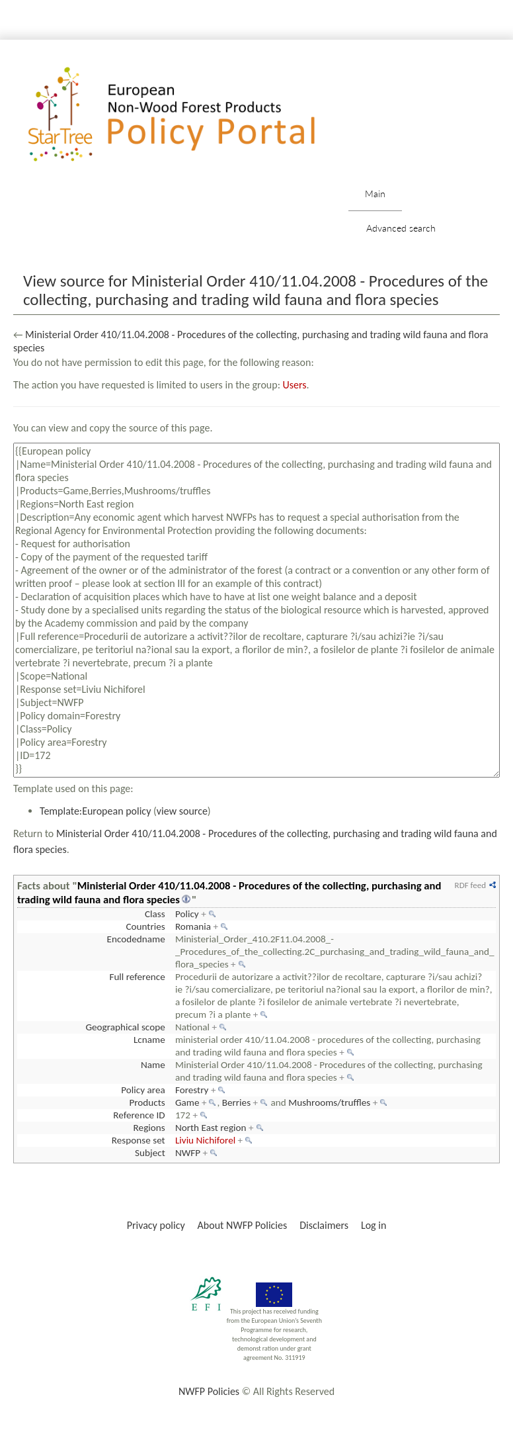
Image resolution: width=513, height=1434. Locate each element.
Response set (138, 1140)
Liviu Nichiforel (205, 1140)
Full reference (137, 977)
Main (375, 193)
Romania (193, 926)
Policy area (143, 1090)
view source (182, 811)
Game (187, 1102)
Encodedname (136, 939)
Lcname (149, 1040)
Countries (145, 926)
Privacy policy (156, 1225)
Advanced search (401, 228)
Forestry (192, 1090)
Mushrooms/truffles (329, 1102)
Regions (149, 1128)
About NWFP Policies (243, 1225)
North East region (211, 1128)
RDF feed (470, 885)
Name (153, 1065)
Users (295, 385)
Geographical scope (125, 1027)
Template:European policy (95, 811)
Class (155, 914)
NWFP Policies (208, 1391)
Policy (187, 914)
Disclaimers (323, 1225)
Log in (373, 1225)
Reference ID (139, 1115)
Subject (150, 1153)
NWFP (187, 1153)
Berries (236, 1102)
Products (147, 1102)
